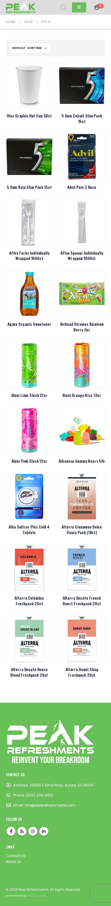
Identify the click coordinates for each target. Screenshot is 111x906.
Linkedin (43, 831)
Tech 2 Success (36, 895)
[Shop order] (30, 48)
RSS (21, 831)
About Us (13, 861)
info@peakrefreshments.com (50, 805)
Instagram (32, 831)
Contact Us (15, 855)
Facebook (11, 831)
